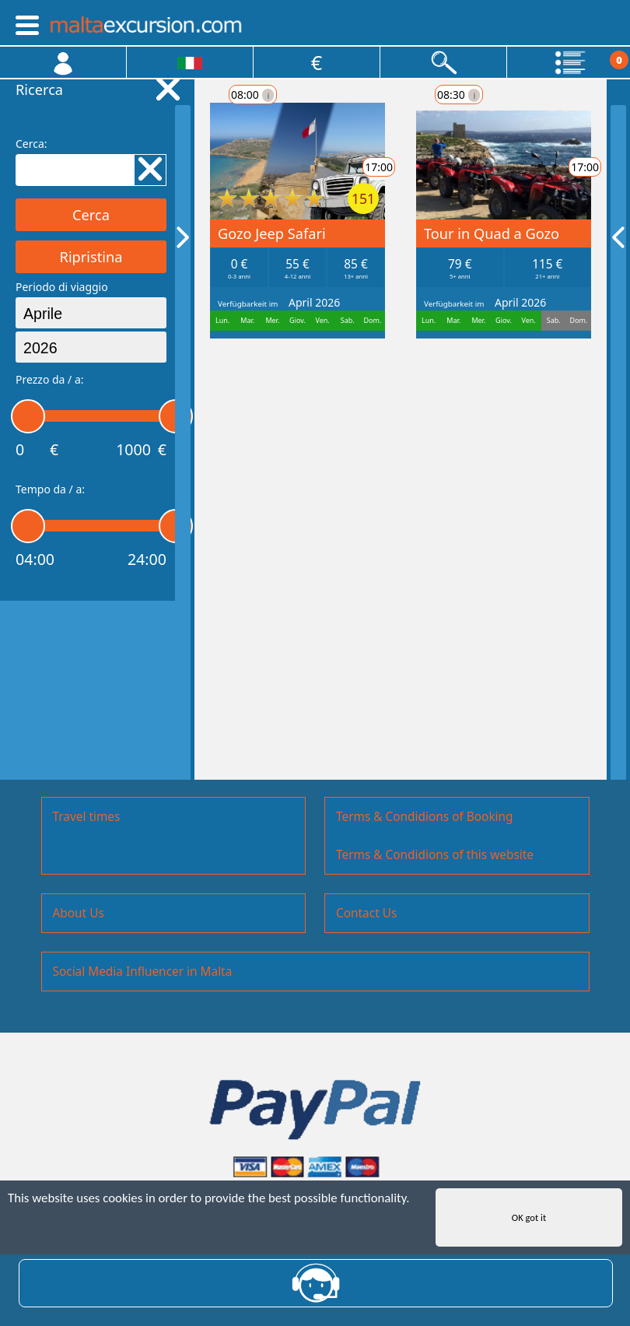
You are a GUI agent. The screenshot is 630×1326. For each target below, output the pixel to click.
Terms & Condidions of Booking (424, 817)
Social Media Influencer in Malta (143, 971)
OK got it (529, 1219)
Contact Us (366, 913)
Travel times (87, 817)
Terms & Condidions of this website (435, 855)
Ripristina (91, 256)
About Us (78, 913)
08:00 (252, 94)
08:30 (252, 369)
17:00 (529, 167)
